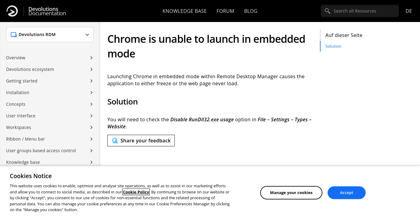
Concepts (15, 104)
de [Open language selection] (409, 11)
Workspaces (18, 127)
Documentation (47, 11)
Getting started (22, 81)
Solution (333, 46)
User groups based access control (41, 150)
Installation (17, 92)
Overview (15, 58)
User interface (20, 116)
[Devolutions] (12, 11)
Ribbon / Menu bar (25, 139)
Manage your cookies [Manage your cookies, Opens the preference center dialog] (291, 192)
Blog (250, 11)
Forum (225, 11)
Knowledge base (185, 11)
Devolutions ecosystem (30, 69)
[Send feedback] (141, 140)
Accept (346, 192)
